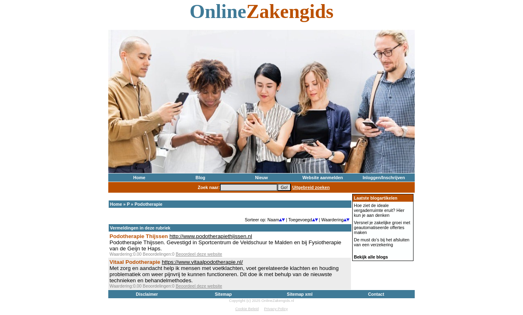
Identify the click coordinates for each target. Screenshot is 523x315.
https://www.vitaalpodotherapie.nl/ (202, 262)
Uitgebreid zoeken (311, 187)
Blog (201, 177)
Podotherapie (148, 204)
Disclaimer (147, 294)
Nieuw (261, 177)
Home (139, 177)
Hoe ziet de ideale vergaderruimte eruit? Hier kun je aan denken (379, 210)
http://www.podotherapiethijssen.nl (211, 236)
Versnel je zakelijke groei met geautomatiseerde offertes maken (382, 227)
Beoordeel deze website (199, 254)
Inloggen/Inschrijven (383, 177)
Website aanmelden (322, 177)
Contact (376, 294)
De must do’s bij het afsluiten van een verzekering (381, 242)
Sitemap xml (300, 294)
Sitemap (223, 294)
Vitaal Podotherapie (135, 262)
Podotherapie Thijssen (139, 236)
